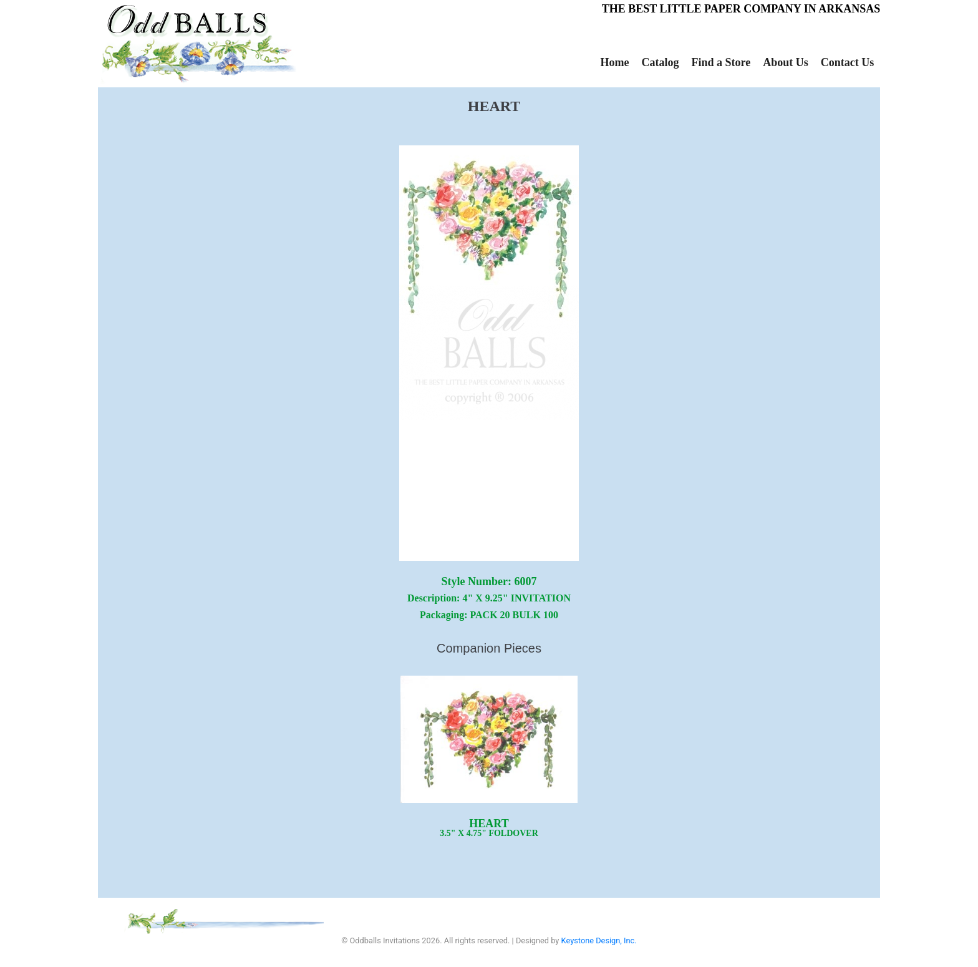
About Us (785, 62)
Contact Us (847, 62)
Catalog (660, 62)
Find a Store (720, 62)
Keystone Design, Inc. (599, 940)
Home (615, 62)
